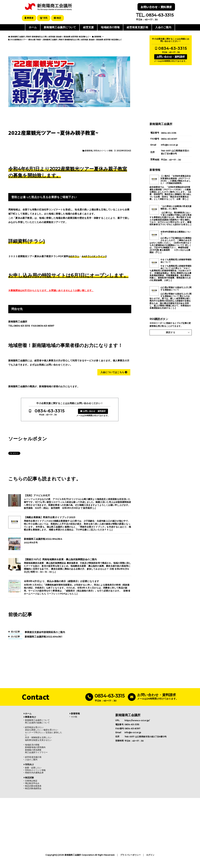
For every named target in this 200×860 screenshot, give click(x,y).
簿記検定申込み (32, 783)
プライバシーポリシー (130, 855)
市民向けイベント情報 (102, 150)
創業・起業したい (33, 767)
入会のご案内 (163, 27)
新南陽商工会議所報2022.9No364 (43, 538)
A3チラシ (74, 255)
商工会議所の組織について (37, 722)
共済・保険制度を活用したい (38, 737)
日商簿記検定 (31, 780)
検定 (59, 18)
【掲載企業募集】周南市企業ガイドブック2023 (49, 517)
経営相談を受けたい (34, 727)
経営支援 (88, 27)
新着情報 (88, 150)
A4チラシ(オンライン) (94, 255)
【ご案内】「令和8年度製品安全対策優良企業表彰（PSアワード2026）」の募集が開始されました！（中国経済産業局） (175, 179)
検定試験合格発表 (33, 785)
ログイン (150, 855)
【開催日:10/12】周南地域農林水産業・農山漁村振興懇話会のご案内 (60, 559)
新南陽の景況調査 (33, 749)
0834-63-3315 (50, 411)
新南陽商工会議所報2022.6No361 (43, 636)
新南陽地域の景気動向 (35, 747)
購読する (170, 332)
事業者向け (30, 716)
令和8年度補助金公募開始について (175, 232)
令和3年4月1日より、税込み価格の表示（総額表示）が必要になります (61, 581)
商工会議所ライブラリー (36, 752)
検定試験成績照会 (33, 788)
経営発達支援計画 (137, 27)
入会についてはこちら (113, 371)
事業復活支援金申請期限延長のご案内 (45, 631)
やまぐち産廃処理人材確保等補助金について (175, 260)
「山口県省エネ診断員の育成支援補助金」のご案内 (175, 207)
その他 (74, 716)
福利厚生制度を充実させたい (38, 740)
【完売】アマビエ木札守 (37, 495)
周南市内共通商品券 (34, 772)
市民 (45, 18)
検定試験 (29, 777)
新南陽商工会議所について (60, 27)
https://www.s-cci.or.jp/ (137, 720)
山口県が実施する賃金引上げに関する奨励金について (175, 288)
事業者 (29, 18)
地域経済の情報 (110, 27)
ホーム (33, 27)
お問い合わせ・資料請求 (156, 7)
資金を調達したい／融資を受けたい (41, 729)
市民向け (29, 764)
